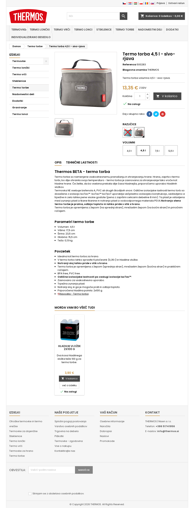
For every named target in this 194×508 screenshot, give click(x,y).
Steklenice (103, 29)
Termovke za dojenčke (23, 431)
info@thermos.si (168, 431)
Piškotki (59, 436)
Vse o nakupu (63, 446)
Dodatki (172, 29)
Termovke (18, 29)
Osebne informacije (112, 421)
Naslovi (104, 436)
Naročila (105, 426)
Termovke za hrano (21, 451)
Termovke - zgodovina (69, 441)
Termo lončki (40, 29)
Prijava (161, 3)
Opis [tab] (58, 162)
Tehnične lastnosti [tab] (81, 162)
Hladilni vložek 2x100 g (69, 347)
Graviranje (19, 107)
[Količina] (139, 96)
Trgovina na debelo (67, 431)
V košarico (166, 96)
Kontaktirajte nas (65, 451)
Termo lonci (83, 29)
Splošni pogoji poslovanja (70, 421)
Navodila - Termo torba (73, 294)
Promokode (107, 441)
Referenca (129, 64)
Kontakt (152, 412)
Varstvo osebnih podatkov (71, 426)
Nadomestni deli (150, 29)
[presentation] (57, 483)
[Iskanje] (97, 16)
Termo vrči (62, 29)
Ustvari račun (176, 3)
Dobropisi (106, 431)
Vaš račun (108, 412)
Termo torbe (124, 29)
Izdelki (14, 54)
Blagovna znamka (135, 70)
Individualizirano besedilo (31, 37)
